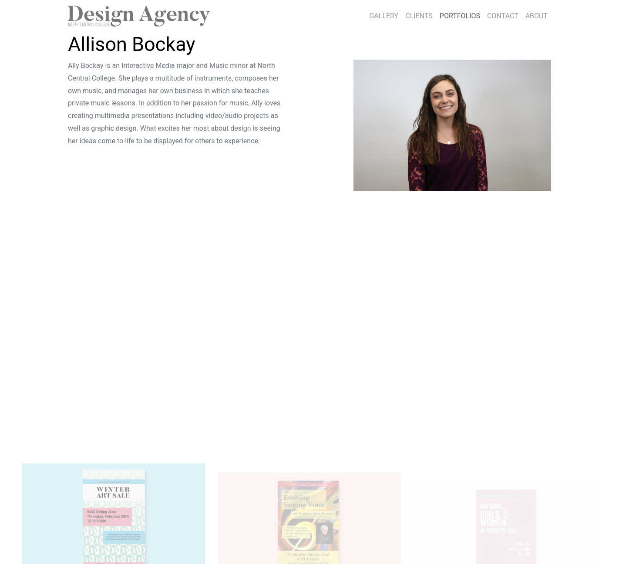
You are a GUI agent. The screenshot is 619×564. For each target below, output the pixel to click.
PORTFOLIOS (462, 15)
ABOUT (536, 16)
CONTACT (502, 16)
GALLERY (383, 16)
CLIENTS (419, 16)
